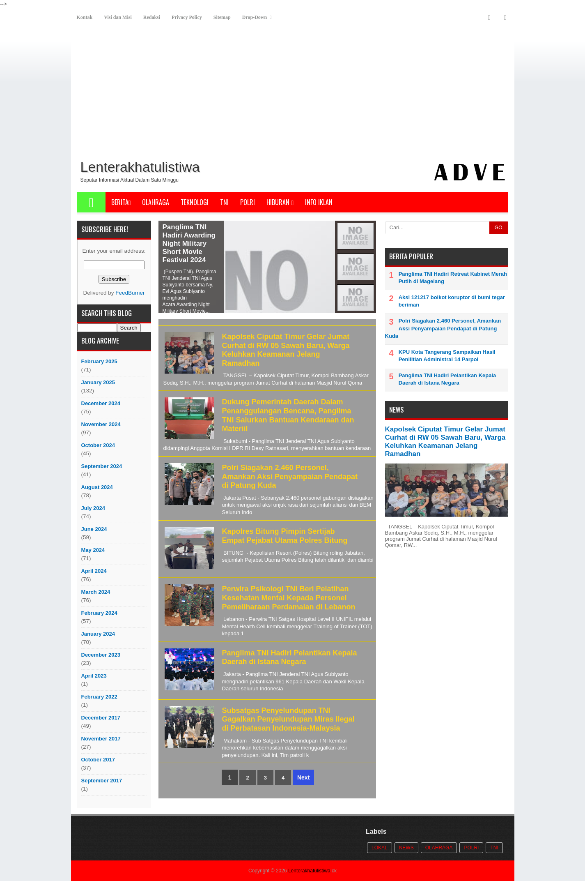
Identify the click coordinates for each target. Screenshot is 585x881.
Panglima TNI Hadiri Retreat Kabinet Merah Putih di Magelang (453, 277)
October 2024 (98, 445)
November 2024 (101, 424)
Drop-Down (254, 17)
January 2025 (98, 382)
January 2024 (98, 634)
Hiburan (280, 202)
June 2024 (94, 529)
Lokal (380, 848)
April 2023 (94, 676)
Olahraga (155, 202)
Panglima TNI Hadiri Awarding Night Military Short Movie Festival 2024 (189, 243)
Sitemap (222, 17)
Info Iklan (319, 202)
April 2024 (94, 571)
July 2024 (93, 508)
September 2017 (101, 780)
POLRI (247, 202)
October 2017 (98, 759)
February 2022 (99, 697)
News (406, 848)
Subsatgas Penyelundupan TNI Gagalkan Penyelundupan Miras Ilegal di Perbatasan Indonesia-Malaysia (288, 719)
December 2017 (100, 718)
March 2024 (95, 592)
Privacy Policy (187, 17)
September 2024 (101, 466)
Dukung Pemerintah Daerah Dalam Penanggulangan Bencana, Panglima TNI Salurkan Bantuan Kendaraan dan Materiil (288, 415)
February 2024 (99, 613)
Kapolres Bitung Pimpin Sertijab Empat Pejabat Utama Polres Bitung (285, 535)
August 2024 (97, 487)
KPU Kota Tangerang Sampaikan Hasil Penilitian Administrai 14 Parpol (447, 355)
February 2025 (99, 361)
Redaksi (151, 17)
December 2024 (100, 403)
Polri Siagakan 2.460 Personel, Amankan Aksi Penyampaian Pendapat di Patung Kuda (290, 476)
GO (498, 228)
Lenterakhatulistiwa (309, 871)
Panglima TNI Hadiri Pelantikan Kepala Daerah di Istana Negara (289, 657)
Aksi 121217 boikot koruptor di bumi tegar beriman (452, 301)
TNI (224, 202)
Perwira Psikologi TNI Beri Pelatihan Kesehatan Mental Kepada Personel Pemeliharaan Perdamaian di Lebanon (289, 598)
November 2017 (101, 739)
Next (303, 777)
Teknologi (195, 202)
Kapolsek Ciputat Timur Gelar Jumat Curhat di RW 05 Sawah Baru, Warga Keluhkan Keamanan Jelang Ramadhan (286, 349)
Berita (121, 202)
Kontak (85, 17)
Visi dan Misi (118, 17)
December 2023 (100, 655)
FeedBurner (130, 293)
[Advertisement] (292, 94)
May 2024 (93, 550)
